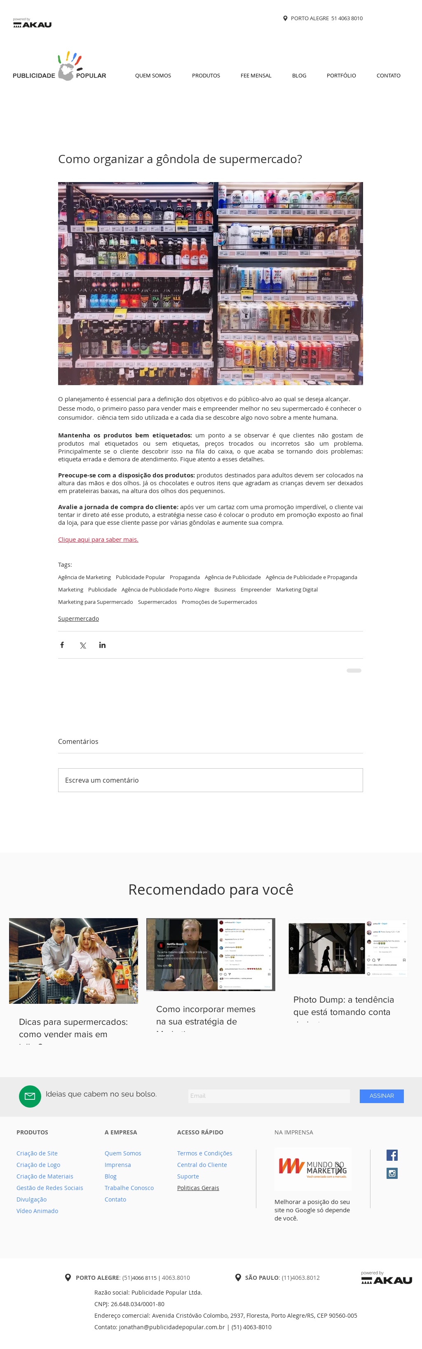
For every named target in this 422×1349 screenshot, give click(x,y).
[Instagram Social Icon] (392, 1173)
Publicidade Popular (140, 577)
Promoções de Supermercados (219, 602)
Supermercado (78, 618)
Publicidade (102, 589)
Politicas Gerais (198, 1188)
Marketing (70, 589)
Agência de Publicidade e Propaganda (311, 577)
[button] (205, 75)
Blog (111, 1176)
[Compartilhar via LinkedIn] (102, 645)
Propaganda (185, 577)
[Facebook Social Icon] (392, 1155)
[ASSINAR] (382, 1096)
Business (225, 589)
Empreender (256, 589)
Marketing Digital (297, 589)
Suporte (188, 1176)
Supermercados (157, 602)
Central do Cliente (202, 1165)
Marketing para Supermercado (95, 602)
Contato (115, 1199)
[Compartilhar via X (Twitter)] (82, 645)
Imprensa (118, 1165)
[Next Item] (338, 1169)
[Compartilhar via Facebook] (62, 645)
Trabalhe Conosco (129, 1188)
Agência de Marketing (84, 577)
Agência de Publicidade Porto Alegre (165, 589)
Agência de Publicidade (233, 577)
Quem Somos (123, 1153)
